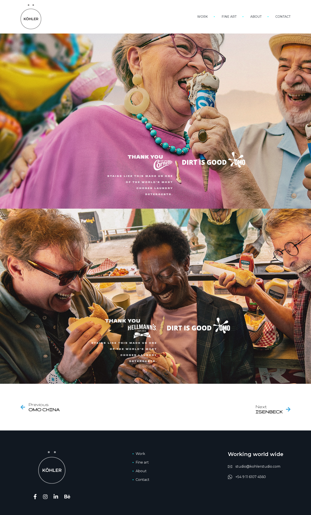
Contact (282, 17)
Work (202, 17)
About (256, 17)
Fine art (229, 17)
